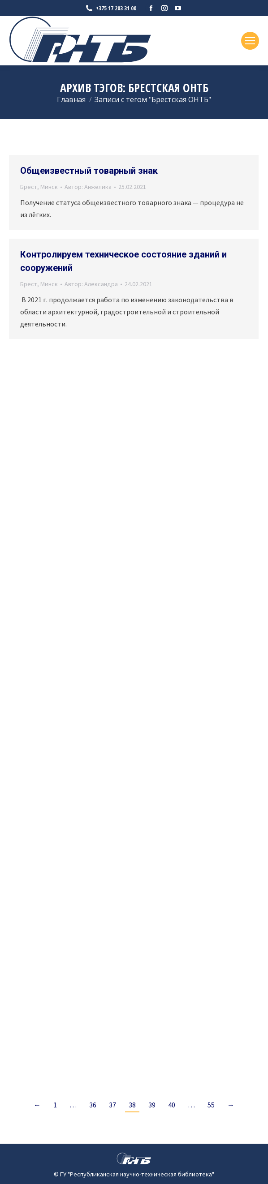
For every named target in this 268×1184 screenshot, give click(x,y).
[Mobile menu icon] (250, 41)
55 (211, 1104)
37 (112, 1104)
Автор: (88, 187)
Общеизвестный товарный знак (89, 170)
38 (132, 1104)
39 (152, 1104)
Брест (28, 187)
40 (171, 1104)
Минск (49, 187)
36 (92, 1104)
